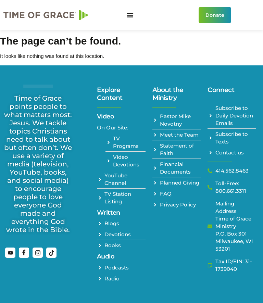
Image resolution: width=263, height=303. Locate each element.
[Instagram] (38, 253)
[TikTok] (51, 253)
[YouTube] (10, 253)
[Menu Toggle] (130, 15)
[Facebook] (24, 253)
